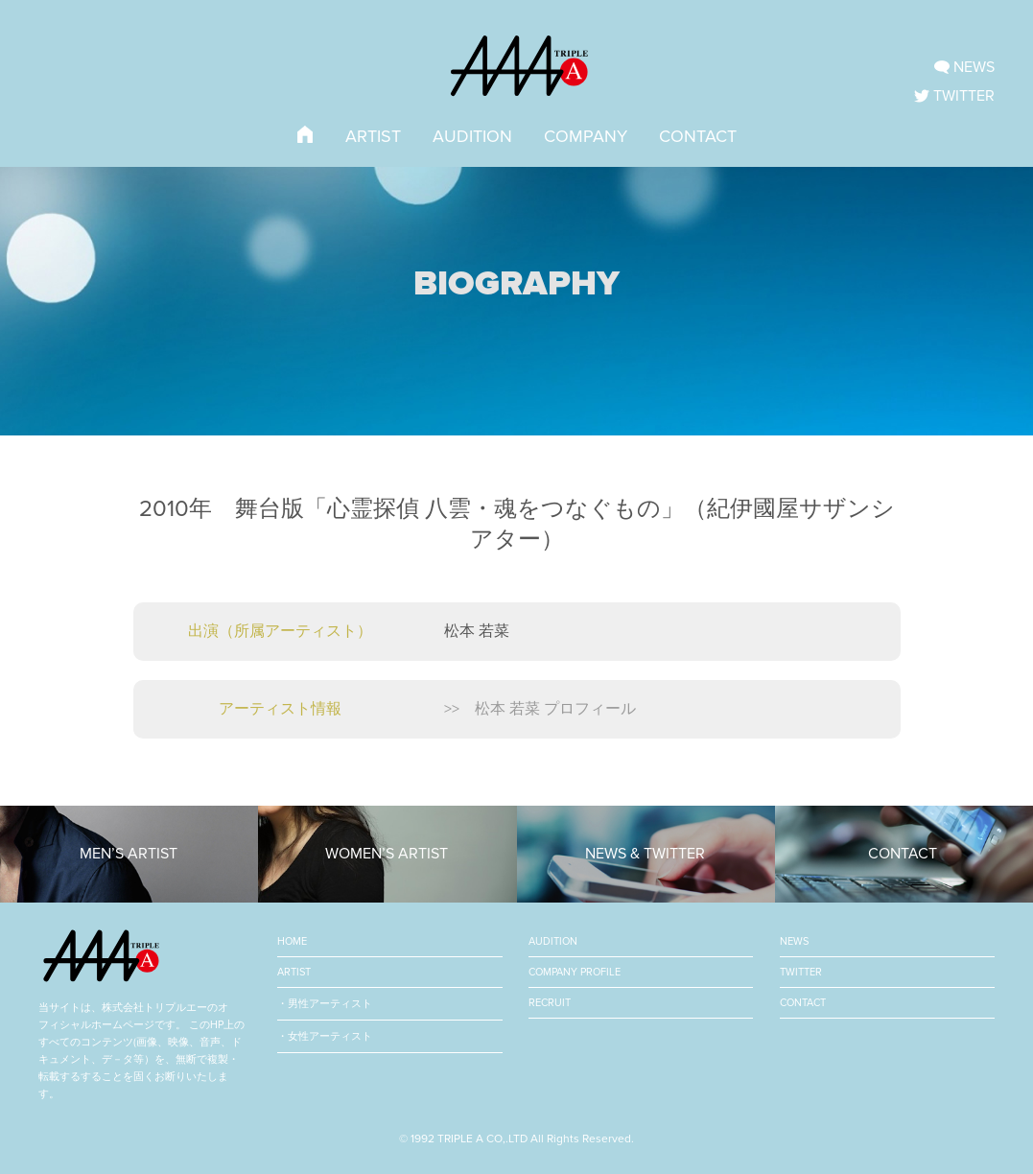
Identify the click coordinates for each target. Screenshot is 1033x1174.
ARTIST (373, 136)
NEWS (794, 941)
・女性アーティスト (324, 1036)
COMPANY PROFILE (574, 972)
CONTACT (698, 136)
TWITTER (801, 972)
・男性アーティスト (324, 1004)
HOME (292, 941)
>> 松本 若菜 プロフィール (540, 708)
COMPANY (585, 136)
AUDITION (472, 136)
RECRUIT (549, 1003)
